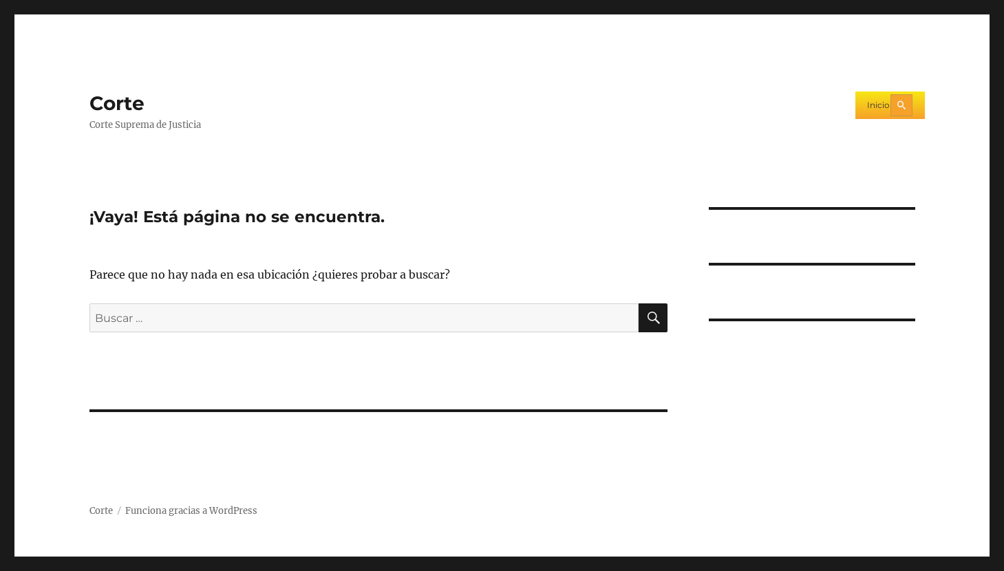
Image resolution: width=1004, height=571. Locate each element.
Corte (117, 103)
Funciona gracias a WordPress (191, 511)
